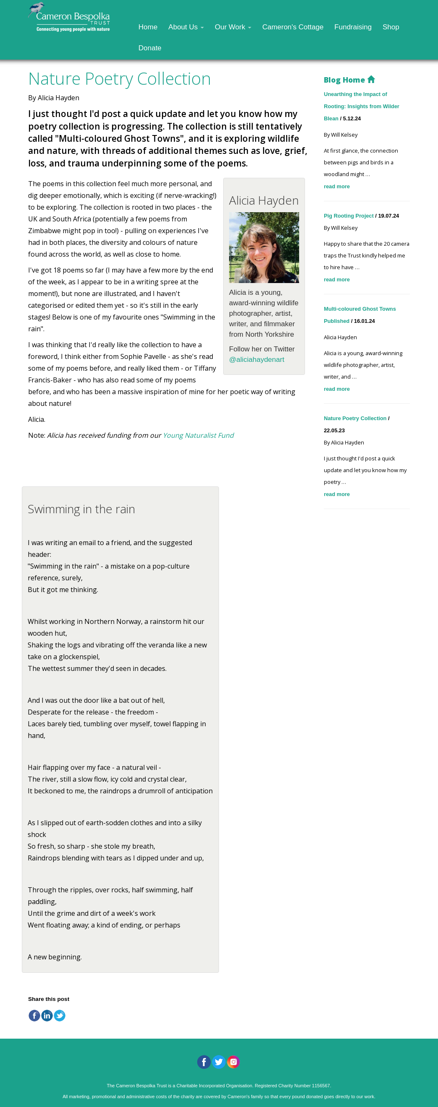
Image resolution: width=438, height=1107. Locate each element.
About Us (186, 27)
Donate (150, 48)
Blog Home (349, 80)
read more (337, 186)
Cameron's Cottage (292, 27)
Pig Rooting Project (349, 216)
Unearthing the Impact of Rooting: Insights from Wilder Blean (361, 106)
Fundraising (353, 27)
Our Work (233, 27)
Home (147, 27)
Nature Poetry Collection (356, 418)
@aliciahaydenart (256, 360)
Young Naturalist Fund (198, 435)
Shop (391, 27)
